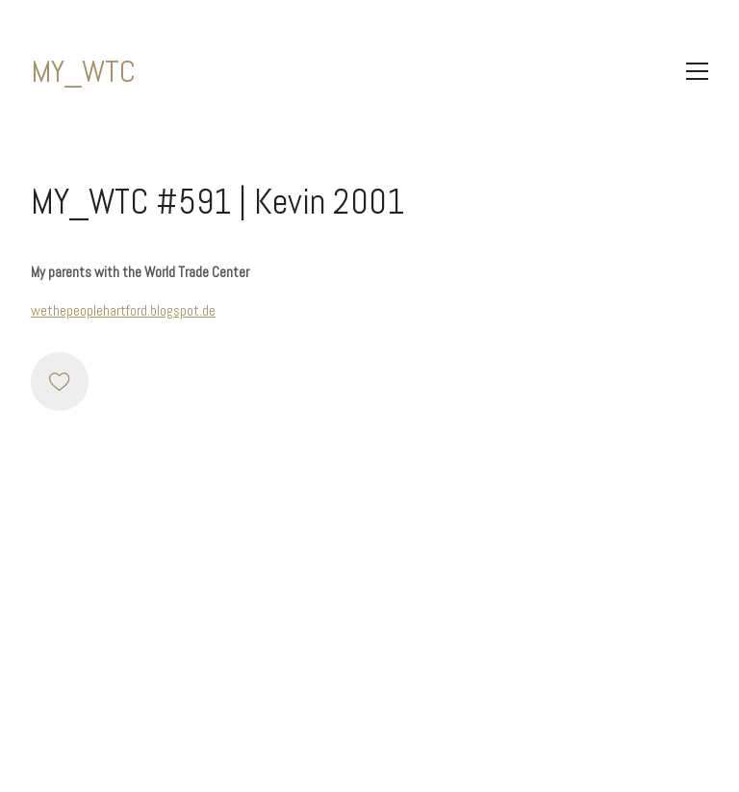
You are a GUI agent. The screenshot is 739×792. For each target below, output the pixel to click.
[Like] (60, 381)
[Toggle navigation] (697, 71)
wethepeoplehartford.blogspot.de (123, 310)
